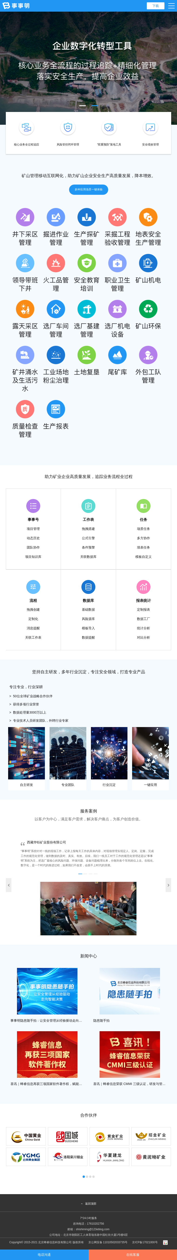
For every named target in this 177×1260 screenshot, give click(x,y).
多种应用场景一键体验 (89, 189)
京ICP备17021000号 (144, 1242)
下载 (155, 6)
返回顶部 (88, 1203)
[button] (82, 105)
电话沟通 (44, 1255)
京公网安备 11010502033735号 (108, 1242)
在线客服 (132, 1255)
